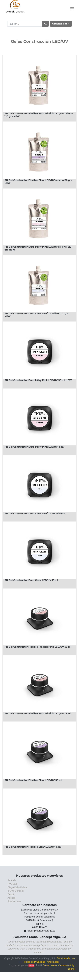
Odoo (31, 965)
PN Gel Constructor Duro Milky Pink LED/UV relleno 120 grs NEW (37, 248)
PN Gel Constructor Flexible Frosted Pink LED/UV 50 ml (37, 646)
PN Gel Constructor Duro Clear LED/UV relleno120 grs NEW (36, 315)
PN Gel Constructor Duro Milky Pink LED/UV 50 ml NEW (38, 380)
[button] (61, 24)
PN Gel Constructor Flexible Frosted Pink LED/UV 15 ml (37, 713)
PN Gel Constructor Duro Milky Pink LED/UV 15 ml (34, 446)
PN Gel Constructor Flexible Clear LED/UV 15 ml (32, 846)
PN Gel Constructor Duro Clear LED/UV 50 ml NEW (34, 513)
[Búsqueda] (45, 24)
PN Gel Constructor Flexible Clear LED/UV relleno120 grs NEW (38, 181)
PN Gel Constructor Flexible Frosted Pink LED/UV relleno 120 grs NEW (38, 115)
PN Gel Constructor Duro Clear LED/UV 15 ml (31, 580)
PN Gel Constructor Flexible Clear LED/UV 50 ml (33, 780)
